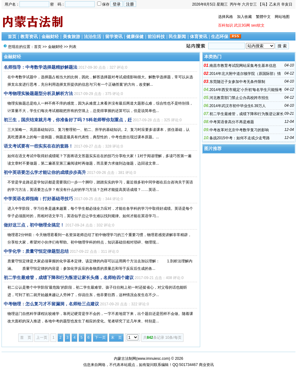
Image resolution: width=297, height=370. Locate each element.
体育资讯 (198, 36)
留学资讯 (114, 36)
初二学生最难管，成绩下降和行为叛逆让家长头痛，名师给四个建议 (69, 277)
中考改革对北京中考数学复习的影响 (239, 130)
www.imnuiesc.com (153, 358)
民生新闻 (177, 36)
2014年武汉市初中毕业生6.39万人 (237, 106)
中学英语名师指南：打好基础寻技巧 (38, 198)
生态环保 (219, 36)
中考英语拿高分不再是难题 (231, 122)
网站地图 (282, 17)
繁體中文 (263, 17)
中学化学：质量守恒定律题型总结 (36, 251)
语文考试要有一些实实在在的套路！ (38, 146)
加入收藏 (244, 17)
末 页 (116, 337)
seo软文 (258, 25)
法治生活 (92, 36)
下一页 (100, 337)
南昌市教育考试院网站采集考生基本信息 (242, 65)
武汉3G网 (242, 25)
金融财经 (50, 36)
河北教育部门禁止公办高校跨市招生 (239, 98)
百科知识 (225, 25)
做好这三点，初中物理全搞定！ (34, 224)
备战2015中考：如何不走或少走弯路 (239, 138)
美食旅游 (71, 36)
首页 (12, 36)
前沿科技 (156, 36)
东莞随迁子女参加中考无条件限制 (237, 82)
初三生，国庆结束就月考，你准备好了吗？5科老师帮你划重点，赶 (68, 119)
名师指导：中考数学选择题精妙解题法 (40, 67)
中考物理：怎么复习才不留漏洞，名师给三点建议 (51, 303)
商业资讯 (206, 365)
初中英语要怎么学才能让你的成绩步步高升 (45, 172)
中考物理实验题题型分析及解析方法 (38, 93)
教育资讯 (29, 36)
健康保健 (135, 36)
